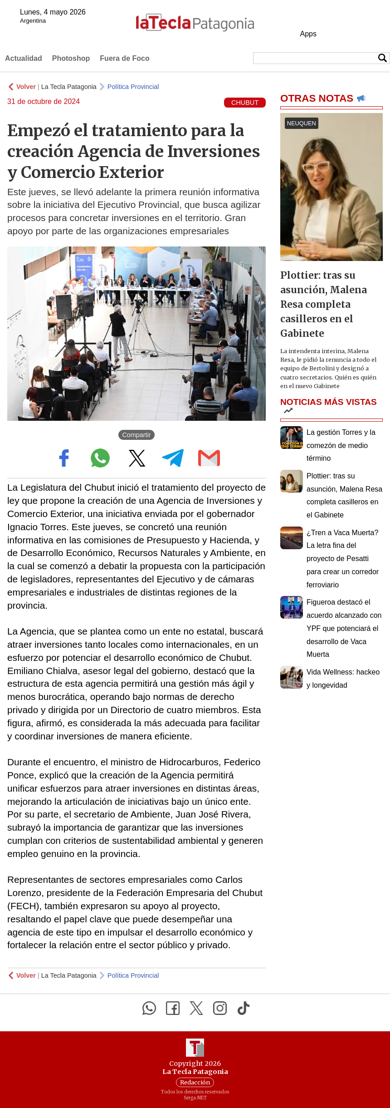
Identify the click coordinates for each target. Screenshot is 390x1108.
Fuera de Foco (124, 58)
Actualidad (23, 58)
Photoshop (71, 58)
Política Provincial (133, 86)
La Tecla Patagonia (69, 86)
